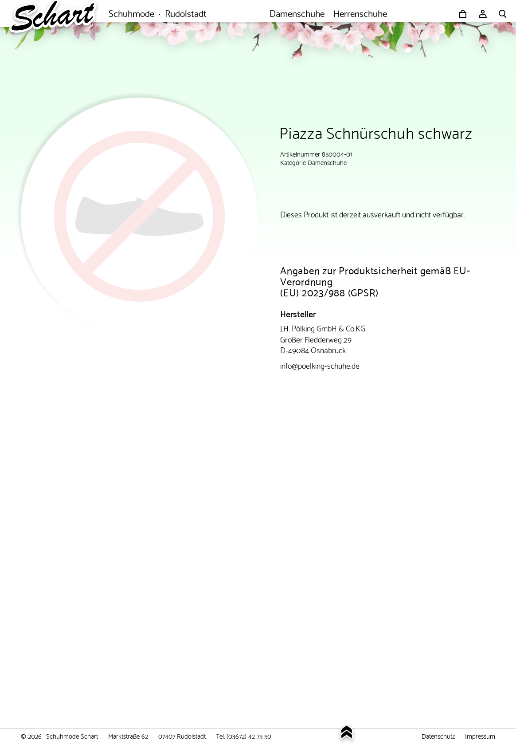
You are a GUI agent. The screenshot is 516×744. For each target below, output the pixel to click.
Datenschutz (438, 735)
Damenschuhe (327, 162)
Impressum (480, 735)
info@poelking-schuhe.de (320, 365)
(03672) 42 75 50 (249, 735)
